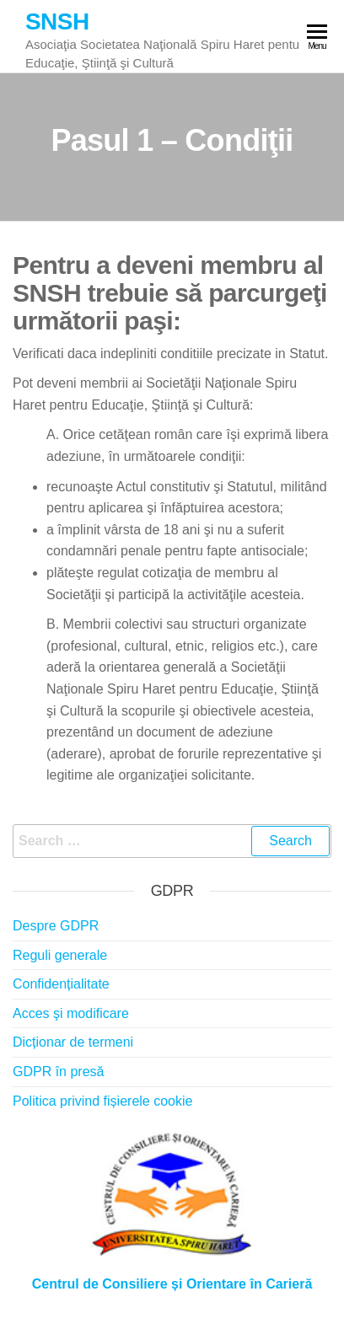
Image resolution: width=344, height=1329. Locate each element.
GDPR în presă (58, 1071)
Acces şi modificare (71, 1013)
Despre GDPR (56, 926)
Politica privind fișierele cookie (102, 1101)
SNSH (57, 21)
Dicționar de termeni (73, 1042)
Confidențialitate (61, 984)
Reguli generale (60, 955)
